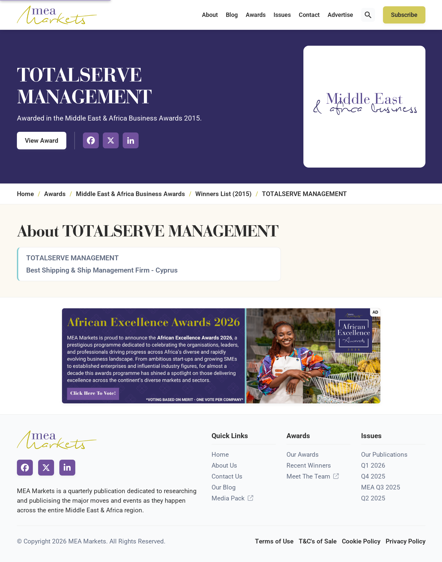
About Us (224, 465)
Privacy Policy (405, 541)
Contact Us (227, 476)
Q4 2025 (373, 476)
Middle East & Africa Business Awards (130, 194)
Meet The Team (308, 476)
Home (25, 194)
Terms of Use (274, 541)
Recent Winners (308, 465)
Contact (309, 15)
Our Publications (384, 454)
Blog (232, 15)
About (210, 15)
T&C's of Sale (318, 541)
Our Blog (224, 487)
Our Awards (302, 454)
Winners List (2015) (223, 194)
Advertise (340, 15)
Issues (282, 15)
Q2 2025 (373, 498)
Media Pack (228, 498)
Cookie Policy (361, 541)
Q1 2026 (373, 465)
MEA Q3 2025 (380, 487)
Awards (256, 15)
